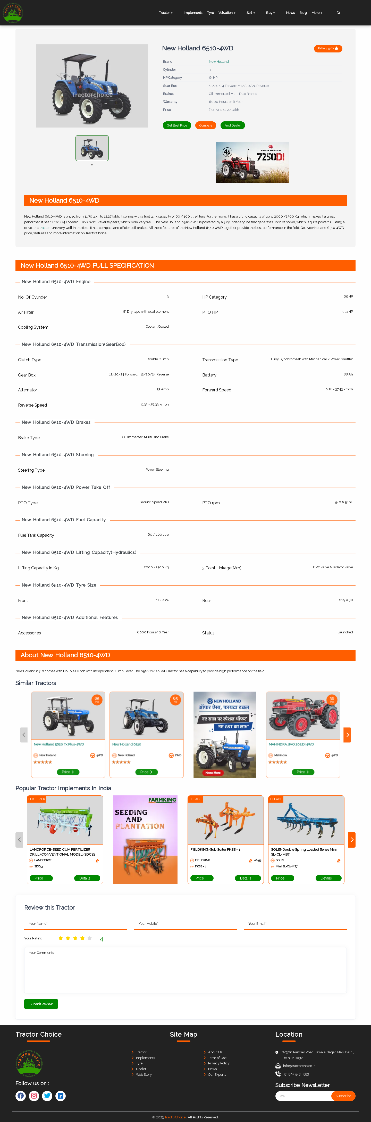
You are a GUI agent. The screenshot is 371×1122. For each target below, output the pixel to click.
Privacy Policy (219, 1062)
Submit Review (41, 1004)
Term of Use (217, 1056)
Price (41, 878)
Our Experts (217, 1073)
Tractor (169, 13)
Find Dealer (253, 125)
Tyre (213, 13)
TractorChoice (175, 1116)
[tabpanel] (92, 148)
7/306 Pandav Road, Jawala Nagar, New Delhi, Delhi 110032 (318, 1053)
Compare (217, 125)
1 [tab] (92, 164)
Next (352, 840)
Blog (304, 13)
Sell (255, 13)
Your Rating (33, 938)
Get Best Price (180, 125)
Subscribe (343, 1095)
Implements (192, 13)
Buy (271, 13)
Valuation (234, 13)
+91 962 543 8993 (292, 1072)
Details (87, 878)
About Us (215, 1051)
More (322, 13)
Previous (19, 840)
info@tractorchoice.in (295, 1064)
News (288, 13)
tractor (45, 227)
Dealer (141, 1067)
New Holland (219, 62)
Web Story (144, 1073)
